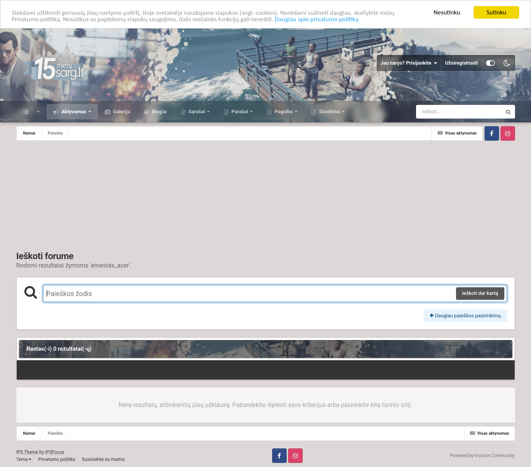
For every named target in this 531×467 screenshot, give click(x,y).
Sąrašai (196, 111)
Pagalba (283, 111)
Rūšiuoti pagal (489, 369)
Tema (24, 459)
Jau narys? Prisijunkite (409, 63)
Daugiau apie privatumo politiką (317, 19)
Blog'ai (159, 111)
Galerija (121, 111)
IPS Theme (27, 452)
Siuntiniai (329, 111)
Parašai (239, 111)
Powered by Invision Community (482, 455)
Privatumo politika (56, 459)
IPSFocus (54, 452)
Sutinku (496, 12)
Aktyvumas (74, 111)
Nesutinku (447, 12)
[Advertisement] (265, 197)
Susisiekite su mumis (103, 459)
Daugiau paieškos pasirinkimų (465, 315)
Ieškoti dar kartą (480, 293)
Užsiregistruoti (461, 63)
